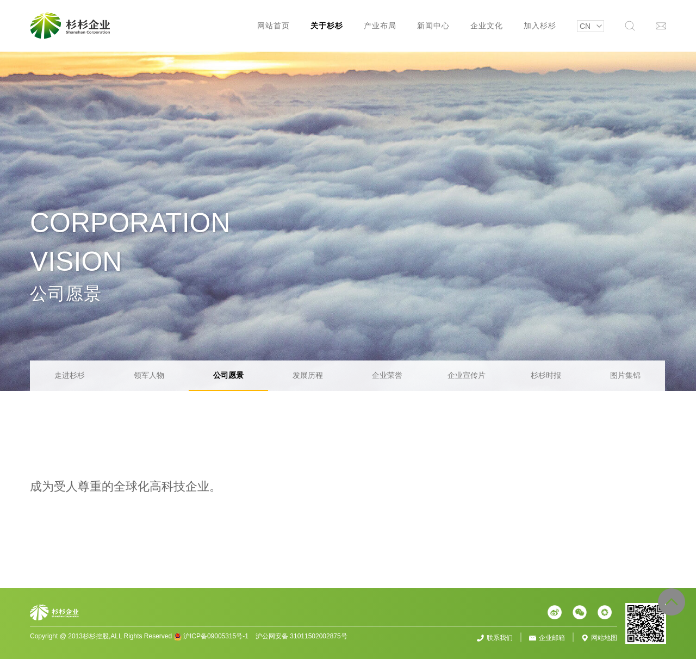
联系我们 (500, 638)
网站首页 (273, 25)
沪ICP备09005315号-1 (215, 636)
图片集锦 (625, 375)
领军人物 (149, 375)
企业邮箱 (552, 638)
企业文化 (486, 25)
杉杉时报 (546, 375)
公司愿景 (228, 375)
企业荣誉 (387, 375)
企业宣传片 (467, 375)
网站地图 (604, 638)
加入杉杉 (540, 25)
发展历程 (308, 375)
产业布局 (380, 25)
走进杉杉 (69, 375)
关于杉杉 (326, 25)
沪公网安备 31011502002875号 (301, 636)
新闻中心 (433, 25)
